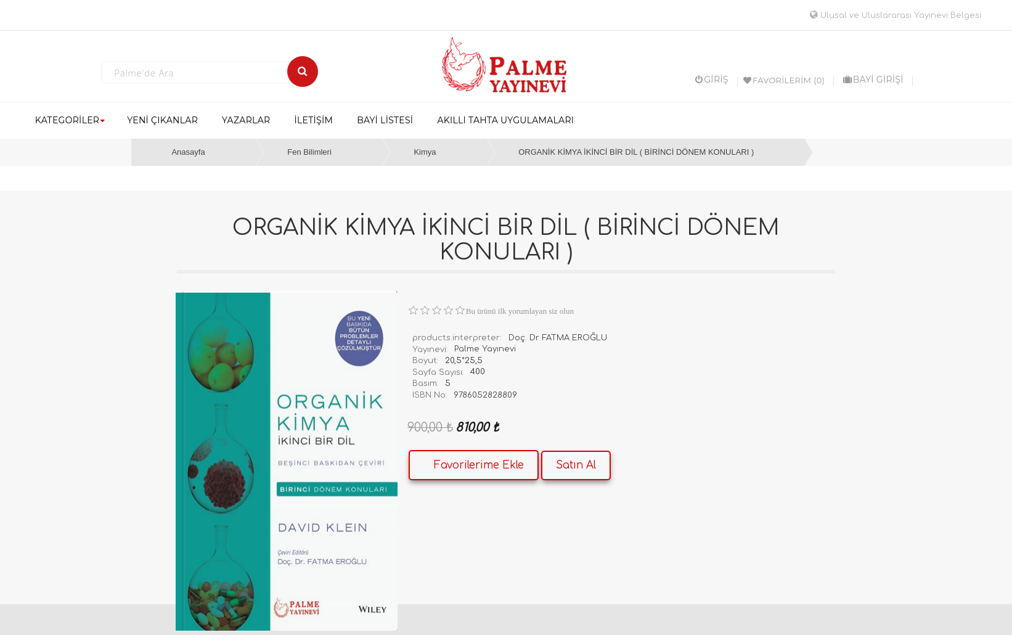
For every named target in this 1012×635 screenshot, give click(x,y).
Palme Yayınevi (485, 349)
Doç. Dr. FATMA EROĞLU (557, 338)
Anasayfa (188, 152)
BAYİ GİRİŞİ (873, 79)
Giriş (711, 79)
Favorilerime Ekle (479, 465)
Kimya (425, 152)
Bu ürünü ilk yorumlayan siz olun (520, 311)
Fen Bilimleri (309, 152)
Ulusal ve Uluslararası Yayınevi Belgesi (895, 15)
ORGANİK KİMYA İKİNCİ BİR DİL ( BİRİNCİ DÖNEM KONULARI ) (636, 152)
